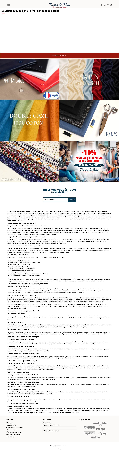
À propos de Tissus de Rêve (14, 432)
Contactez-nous (11, 425)
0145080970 (47, 428)
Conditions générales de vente (15, 427)
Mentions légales (11, 430)
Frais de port (10, 437)
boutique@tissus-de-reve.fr (51, 431)
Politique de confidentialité (14, 434)
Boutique (9, 423)
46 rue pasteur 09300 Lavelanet (52, 425)
